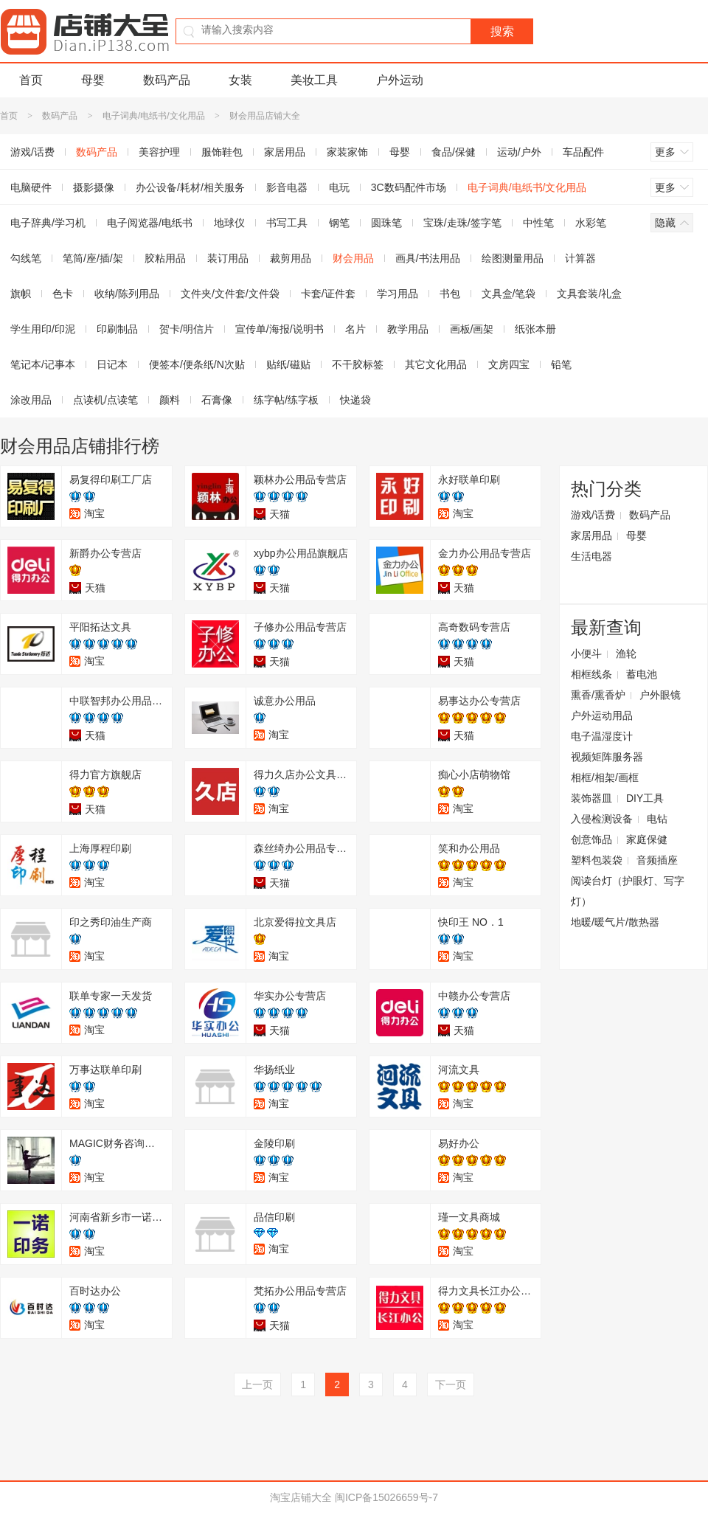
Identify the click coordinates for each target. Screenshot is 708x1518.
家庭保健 (646, 839)
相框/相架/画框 (605, 777)
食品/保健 (453, 152)
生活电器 (591, 556)
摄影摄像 (93, 187)
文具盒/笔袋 (509, 293)
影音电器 (287, 187)
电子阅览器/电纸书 (149, 223)
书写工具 (287, 223)
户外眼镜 (660, 695)
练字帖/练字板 (286, 400)
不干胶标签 (358, 364)
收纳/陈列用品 (126, 293)
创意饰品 (591, 839)
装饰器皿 (591, 798)
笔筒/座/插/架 (93, 258)
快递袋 (355, 400)
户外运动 (399, 80)
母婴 (93, 80)
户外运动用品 (602, 715)
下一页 (450, 1384)
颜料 (169, 400)
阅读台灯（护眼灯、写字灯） (627, 891)
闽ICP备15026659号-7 (386, 1497)
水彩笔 (590, 223)
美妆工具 (314, 80)
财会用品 (353, 258)
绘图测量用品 (513, 258)
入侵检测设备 (602, 819)
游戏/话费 (593, 515)
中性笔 (538, 223)
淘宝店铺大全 (301, 1497)
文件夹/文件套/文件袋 (230, 293)
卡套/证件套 (328, 293)
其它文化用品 (436, 364)
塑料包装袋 (596, 860)
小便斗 (586, 653)
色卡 (62, 293)
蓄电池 (641, 674)
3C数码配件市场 (408, 187)
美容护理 (159, 152)
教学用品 (407, 329)
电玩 (339, 187)
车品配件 (583, 152)
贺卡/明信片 (186, 329)
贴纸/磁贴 (288, 364)
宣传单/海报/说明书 (279, 329)
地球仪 (229, 223)
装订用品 (228, 258)
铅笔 (561, 364)
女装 (240, 80)
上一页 (257, 1384)
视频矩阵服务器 (607, 757)
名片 (355, 329)
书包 (450, 293)
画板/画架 (472, 329)
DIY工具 (645, 798)
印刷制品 (117, 329)
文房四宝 (509, 364)
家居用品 (284, 152)
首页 (31, 80)
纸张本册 (535, 329)
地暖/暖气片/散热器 (615, 922)
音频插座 (657, 860)
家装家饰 (347, 152)
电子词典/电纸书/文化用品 (154, 116)
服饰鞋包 (222, 152)
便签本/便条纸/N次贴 (197, 364)
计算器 (580, 258)
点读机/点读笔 (105, 400)
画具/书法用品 (427, 258)
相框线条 (591, 674)
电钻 (657, 819)
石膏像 (216, 400)
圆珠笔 (386, 223)
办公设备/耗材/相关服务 (190, 187)
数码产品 (166, 80)
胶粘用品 (165, 258)
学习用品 (397, 293)
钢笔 (339, 223)
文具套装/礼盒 (589, 293)
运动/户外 (519, 152)
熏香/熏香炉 (598, 695)
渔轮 (626, 653)
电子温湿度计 (602, 736)
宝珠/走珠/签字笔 (462, 223)
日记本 (112, 364)
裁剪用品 (290, 258)
